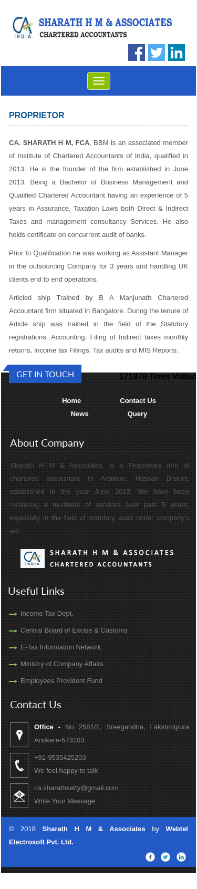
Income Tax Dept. (36, 613)
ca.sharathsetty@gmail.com (87, 788)
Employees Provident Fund (50, 681)
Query (138, 414)
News (80, 414)
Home (71, 401)
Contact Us (138, 401)
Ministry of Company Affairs (50, 664)
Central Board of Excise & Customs (63, 630)
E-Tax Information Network (49, 647)
